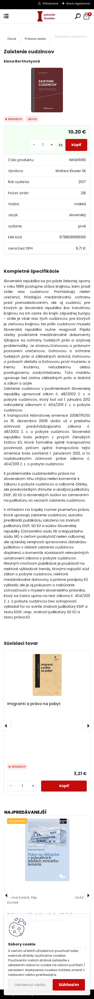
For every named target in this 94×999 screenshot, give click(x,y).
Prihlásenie (50, 3)
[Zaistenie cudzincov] (47, 90)
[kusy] (43, 144)
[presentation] (6, 726)
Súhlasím (69, 985)
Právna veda (35, 38)
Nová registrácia (78, 3)
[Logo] (46, 16)
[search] (78, 16)
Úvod (12, 38)
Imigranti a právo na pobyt (34, 703)
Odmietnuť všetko (30, 985)
